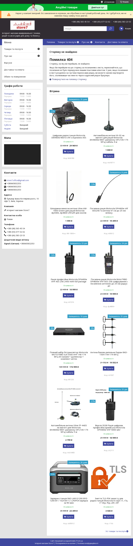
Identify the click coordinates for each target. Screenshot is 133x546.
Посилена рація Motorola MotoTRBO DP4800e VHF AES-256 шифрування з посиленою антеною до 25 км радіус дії (109, 282)
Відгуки (8, 62)
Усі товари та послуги (116, 531)
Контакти (100, 42)
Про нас (86, 42)
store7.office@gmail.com (18, 180)
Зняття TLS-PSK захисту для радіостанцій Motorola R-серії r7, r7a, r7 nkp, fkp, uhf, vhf (109, 500)
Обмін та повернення (15, 76)
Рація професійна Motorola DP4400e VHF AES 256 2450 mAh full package (69, 280)
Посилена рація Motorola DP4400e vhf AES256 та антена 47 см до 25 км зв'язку (109, 210)
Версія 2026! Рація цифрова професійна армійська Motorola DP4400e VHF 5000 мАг (109, 427)
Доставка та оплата (117, 42)
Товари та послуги (67, 42)
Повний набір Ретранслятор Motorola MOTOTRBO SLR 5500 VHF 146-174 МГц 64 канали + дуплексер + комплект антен (69, 355)
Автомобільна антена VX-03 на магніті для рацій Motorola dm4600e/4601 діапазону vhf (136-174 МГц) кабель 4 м (109, 138)
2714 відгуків (109, 2)
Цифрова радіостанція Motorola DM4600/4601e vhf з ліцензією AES (68, 136)
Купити (69, 151)
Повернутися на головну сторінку (69, 79)
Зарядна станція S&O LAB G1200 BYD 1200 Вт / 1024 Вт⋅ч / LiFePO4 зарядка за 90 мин (69, 500)
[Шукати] (110, 28)
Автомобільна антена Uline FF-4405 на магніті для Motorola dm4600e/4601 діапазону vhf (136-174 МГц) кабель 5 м (69, 428)
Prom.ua (79, 541)
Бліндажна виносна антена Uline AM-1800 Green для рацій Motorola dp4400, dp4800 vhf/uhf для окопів (68, 210)
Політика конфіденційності (87, 543)
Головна (51, 42)
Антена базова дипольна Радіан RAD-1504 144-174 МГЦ (109, 353)
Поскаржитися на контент (66, 543)
